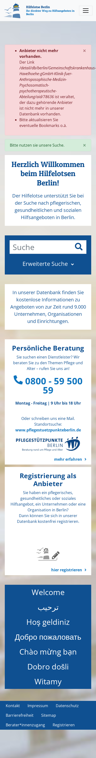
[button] (48, 264)
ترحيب (48, 607)
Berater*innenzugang (25, 725)
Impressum (38, 705)
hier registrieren (66, 570)
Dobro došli (48, 666)
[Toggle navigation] (85, 10)
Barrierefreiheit (20, 715)
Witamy (48, 681)
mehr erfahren (68, 459)
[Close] (84, 50)
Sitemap (48, 715)
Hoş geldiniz (48, 622)
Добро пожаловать (48, 637)
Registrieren (64, 725)
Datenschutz (67, 705)
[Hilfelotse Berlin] (40, 10)
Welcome (48, 592)
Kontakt (13, 705)
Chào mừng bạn (48, 651)
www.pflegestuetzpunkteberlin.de (48, 430)
